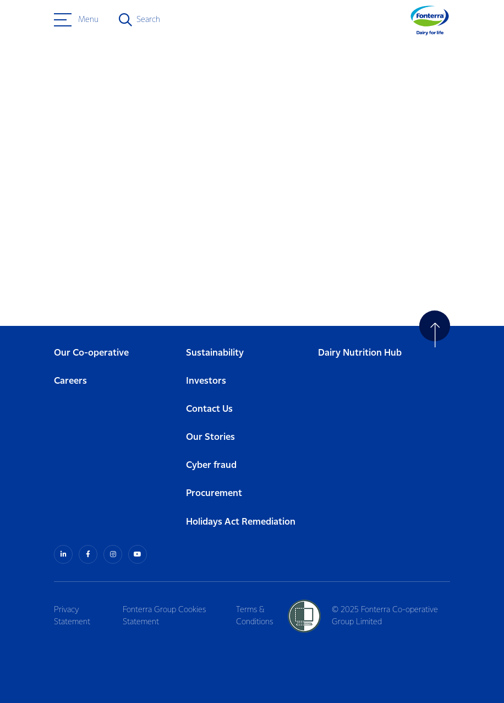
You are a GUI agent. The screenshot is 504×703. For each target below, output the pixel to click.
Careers (70, 381)
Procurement (214, 493)
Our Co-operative (91, 353)
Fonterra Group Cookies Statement (164, 616)
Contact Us (209, 409)
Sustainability (215, 353)
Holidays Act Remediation (240, 522)
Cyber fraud (211, 465)
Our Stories (210, 437)
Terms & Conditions (254, 616)
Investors (206, 381)
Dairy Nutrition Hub (360, 353)
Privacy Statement (72, 616)
